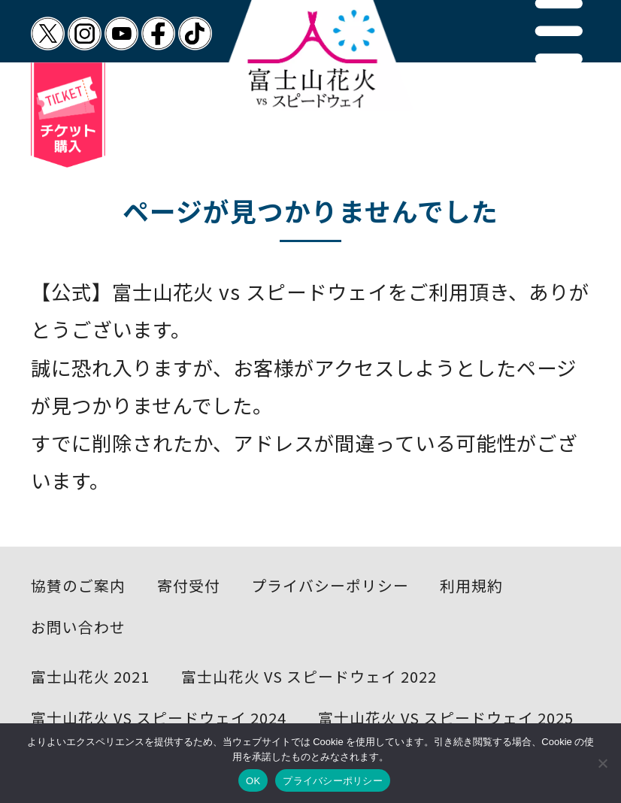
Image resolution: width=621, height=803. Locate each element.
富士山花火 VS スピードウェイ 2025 (446, 718)
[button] (559, 31)
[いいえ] (602, 763)
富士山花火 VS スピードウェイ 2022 (309, 676)
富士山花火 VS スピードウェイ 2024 (158, 718)
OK (253, 780)
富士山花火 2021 (90, 676)
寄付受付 (188, 585)
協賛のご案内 (78, 585)
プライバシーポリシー (330, 585)
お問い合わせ (78, 627)
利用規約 (471, 585)
